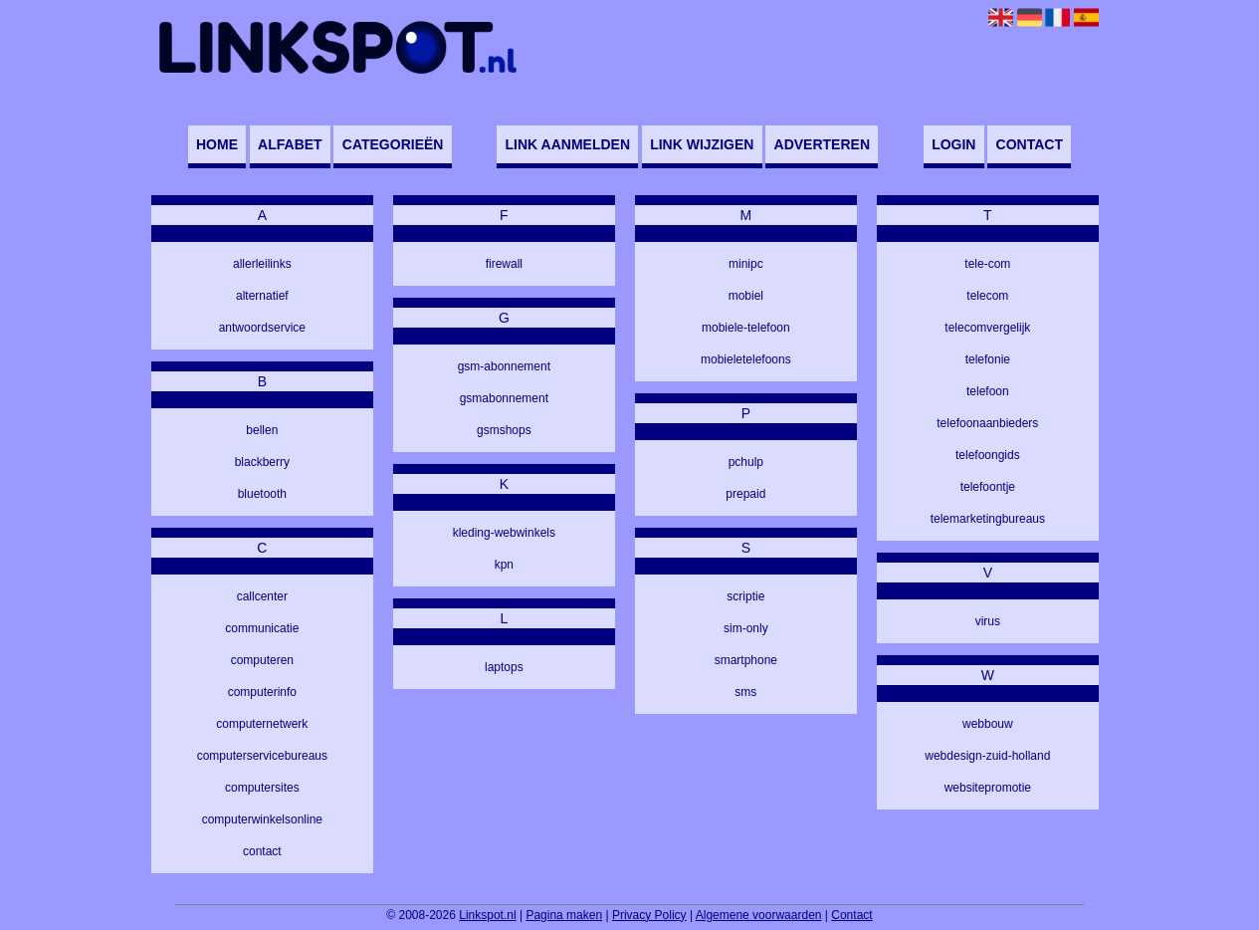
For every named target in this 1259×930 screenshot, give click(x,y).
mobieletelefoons (746, 359)
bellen (262, 430)
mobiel (746, 296)
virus (987, 621)
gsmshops (504, 430)
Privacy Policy (649, 915)
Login (953, 144)
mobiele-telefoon (746, 328)
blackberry (262, 462)
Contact (1029, 144)
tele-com (987, 264)
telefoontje (987, 487)
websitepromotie (987, 788)
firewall (504, 264)
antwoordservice (262, 328)
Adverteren (822, 144)
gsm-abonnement (504, 366)
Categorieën (393, 144)
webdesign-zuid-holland (987, 756)
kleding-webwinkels (504, 533)
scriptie (745, 596)
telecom (987, 296)
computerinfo (262, 692)
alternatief (262, 296)
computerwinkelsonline (262, 819)
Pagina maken (563, 915)
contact (262, 851)
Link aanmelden (568, 144)
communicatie (262, 628)
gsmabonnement (504, 398)
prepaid (745, 494)
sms (745, 692)
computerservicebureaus (262, 756)
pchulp (746, 462)
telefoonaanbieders (987, 423)
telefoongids (987, 455)
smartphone (746, 660)
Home (217, 144)
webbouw (987, 724)
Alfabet (290, 144)
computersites (262, 788)
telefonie (987, 359)
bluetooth (262, 494)
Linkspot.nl (487, 915)
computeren (262, 660)
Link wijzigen (701, 144)
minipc (746, 264)
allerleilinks (262, 264)
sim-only (746, 628)
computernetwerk (262, 724)
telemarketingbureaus (988, 519)
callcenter (262, 596)
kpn (504, 565)
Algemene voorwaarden (759, 915)
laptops (504, 667)
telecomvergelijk (987, 328)
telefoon (987, 391)
